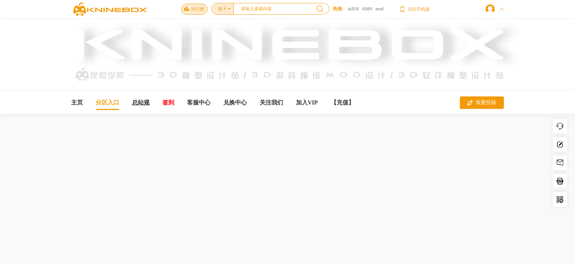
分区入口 (107, 102)
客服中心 (198, 102)
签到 (168, 102)
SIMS (367, 8)
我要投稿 (481, 103)
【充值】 (342, 102)
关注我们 (271, 102)
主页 (77, 102)
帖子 (222, 8)
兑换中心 (235, 102)
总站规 (141, 102)
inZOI (353, 8)
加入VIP (307, 102)
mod (379, 8)
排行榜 (194, 9)
